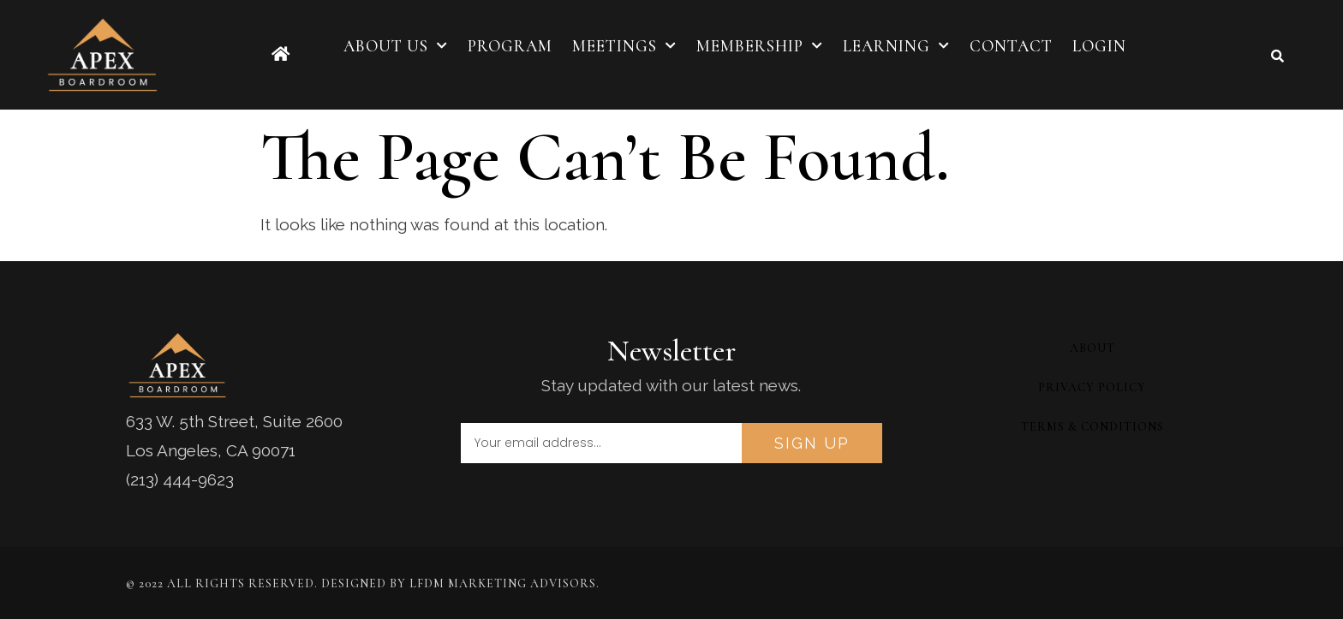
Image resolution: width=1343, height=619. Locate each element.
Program (510, 46)
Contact (1011, 46)
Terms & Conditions (1092, 427)
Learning (896, 46)
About (1092, 348)
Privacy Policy (1092, 387)
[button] (1278, 55)
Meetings (624, 46)
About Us (395, 46)
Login (1099, 46)
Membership (759, 46)
